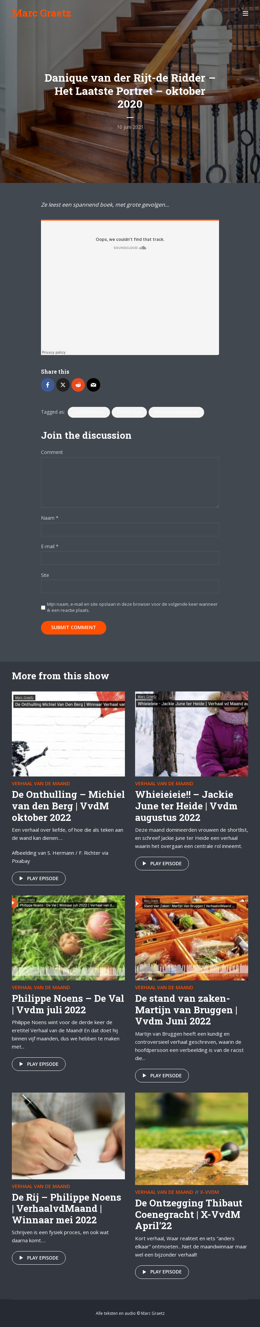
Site (45, 575)
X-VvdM (209, 1192)
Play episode (38, 878)
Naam (50, 518)
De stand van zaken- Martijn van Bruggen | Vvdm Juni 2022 (186, 1009)
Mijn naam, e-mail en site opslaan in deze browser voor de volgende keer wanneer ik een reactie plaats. (132, 607)
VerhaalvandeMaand (176, 412)
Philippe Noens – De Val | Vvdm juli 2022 (68, 1004)
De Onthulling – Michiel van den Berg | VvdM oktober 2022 (68, 805)
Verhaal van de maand (41, 783)
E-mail (50, 547)
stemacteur (129, 412)
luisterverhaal (89, 412)
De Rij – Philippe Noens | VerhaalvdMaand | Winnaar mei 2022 (66, 1208)
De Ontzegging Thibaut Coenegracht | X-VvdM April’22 (188, 1214)
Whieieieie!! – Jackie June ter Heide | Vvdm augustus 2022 (186, 805)
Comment (52, 452)
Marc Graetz (41, 12)
